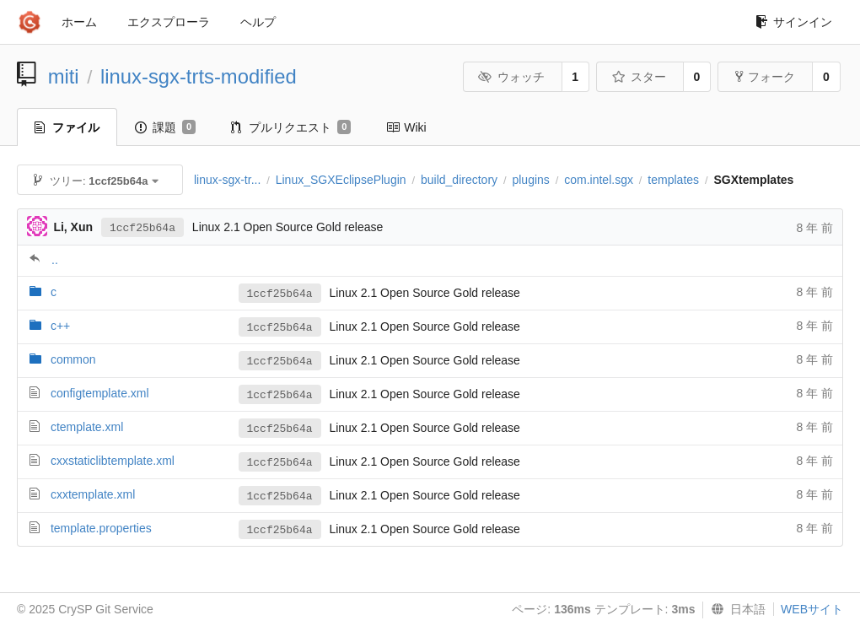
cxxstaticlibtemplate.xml (113, 460)
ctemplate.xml (87, 427)
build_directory (459, 179)
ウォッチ (511, 77)
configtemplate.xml (100, 393)
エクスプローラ (168, 22)
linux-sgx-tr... (227, 180)
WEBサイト (812, 609)
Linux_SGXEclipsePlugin (341, 179)
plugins (530, 179)
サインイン (793, 22)
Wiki (406, 127)
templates (673, 179)
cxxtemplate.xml (93, 494)
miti (63, 76)
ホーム (79, 22)
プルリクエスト (291, 127)
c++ (60, 325)
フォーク (765, 77)
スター (638, 77)
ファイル (67, 127)
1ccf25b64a (142, 228)
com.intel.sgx (598, 179)
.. (54, 260)
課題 (165, 127)
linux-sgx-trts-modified (198, 76)
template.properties (101, 528)
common (73, 359)
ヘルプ (258, 22)
